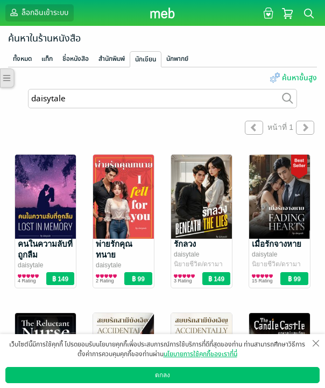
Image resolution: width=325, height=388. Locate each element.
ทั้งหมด (22, 59)
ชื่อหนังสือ (75, 59)
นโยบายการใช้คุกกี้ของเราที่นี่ (200, 354)
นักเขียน (145, 59)
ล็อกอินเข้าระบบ (38, 12)
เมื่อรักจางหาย (276, 243)
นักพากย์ (177, 59)
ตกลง (162, 375)
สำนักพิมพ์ (111, 59)
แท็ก (47, 59)
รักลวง (185, 243)
